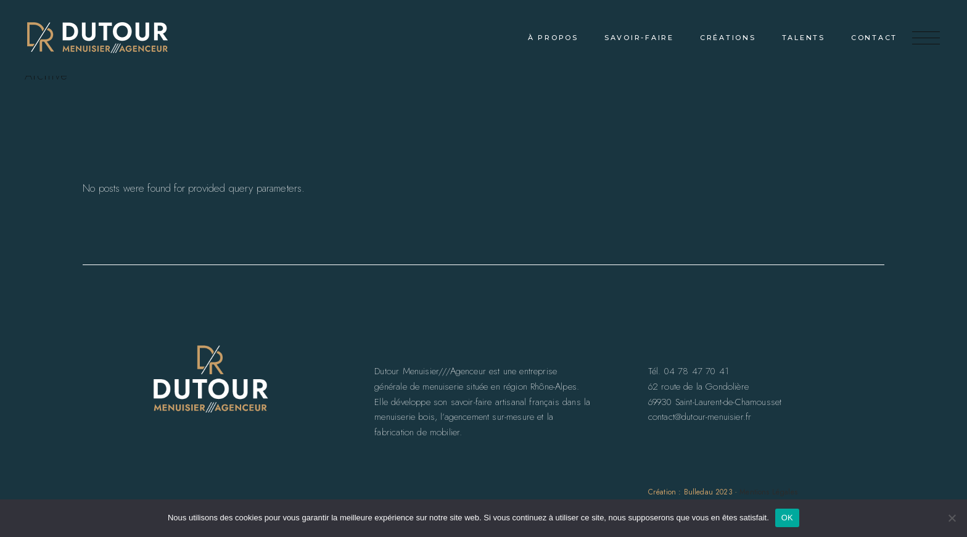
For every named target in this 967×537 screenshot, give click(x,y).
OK (787, 517)
